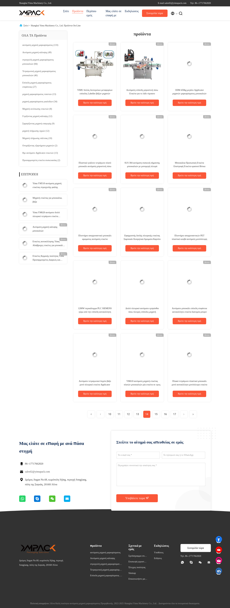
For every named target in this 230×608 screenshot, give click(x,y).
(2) (39, 145)
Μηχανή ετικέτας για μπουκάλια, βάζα (47, 200)
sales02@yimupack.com (37, 471)
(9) (38, 123)
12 (128, 414)
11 (119, 414)
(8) (37, 109)
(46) (39, 73)
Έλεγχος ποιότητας (137, 567)
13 (137, 414)
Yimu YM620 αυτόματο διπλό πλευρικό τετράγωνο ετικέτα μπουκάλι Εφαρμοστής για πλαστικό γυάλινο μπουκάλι (46, 214)
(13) (39, 94)
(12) (37, 116)
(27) (36, 85)
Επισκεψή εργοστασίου (137, 562)
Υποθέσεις (159, 552)
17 (174, 414)
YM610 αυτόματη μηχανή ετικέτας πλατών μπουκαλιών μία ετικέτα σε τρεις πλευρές (142, 384)
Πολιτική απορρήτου (39, 603)
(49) (36, 52)
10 (109, 414)
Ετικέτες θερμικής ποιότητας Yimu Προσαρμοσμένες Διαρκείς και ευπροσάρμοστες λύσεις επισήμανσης (48, 258)
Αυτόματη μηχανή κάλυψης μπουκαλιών (45, 229)
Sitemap (132, 573)
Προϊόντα (77, 11)
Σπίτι (66, 11)
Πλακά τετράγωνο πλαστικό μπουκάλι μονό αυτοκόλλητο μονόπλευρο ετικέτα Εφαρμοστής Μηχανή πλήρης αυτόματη (189, 384)
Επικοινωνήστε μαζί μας (137, 579)
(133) (40, 45)
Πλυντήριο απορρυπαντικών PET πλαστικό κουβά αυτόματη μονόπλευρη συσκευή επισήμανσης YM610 (189, 239)
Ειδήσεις (158, 558)
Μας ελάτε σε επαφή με (113, 13)
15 (156, 414)
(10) (37, 138)
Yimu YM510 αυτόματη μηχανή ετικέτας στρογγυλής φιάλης (47, 185)
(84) (38, 62)
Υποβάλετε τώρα (137, 498)
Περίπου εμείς (91, 13)
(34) (39, 101)
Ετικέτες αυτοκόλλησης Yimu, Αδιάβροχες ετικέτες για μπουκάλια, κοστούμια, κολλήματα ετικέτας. (49, 243)
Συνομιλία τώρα (154, 13)
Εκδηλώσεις (132, 11)
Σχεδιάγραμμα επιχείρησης (137, 556)
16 (165, 414)
